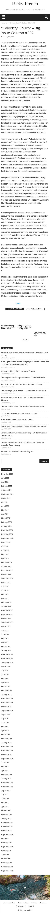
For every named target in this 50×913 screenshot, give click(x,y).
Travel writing (23, 903)
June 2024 (5, 506)
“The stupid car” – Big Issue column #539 (40, 333)
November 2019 (7, 702)
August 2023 (5, 542)
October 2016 (6, 831)
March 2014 (5, 859)
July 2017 (4, 795)
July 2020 (4, 670)
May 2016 (4, 839)
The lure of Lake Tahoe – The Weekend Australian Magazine (22, 407)
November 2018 (7, 751)
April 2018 (5, 771)
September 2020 (7, 662)
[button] (46, 17)
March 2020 (5, 686)
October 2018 (6, 755)
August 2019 (5, 715)
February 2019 (6, 739)
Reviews (43, 903)
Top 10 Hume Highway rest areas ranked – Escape (19, 413)
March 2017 (5, 811)
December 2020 (7, 654)
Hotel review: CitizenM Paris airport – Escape (17, 420)
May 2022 (4, 594)
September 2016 (7, 835)
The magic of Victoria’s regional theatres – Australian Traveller (23, 378)
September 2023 (7, 538)
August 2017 (5, 791)
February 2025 (6, 486)
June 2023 (5, 550)
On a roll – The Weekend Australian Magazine (17, 452)
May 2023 (4, 554)
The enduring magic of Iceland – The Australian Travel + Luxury (23, 391)
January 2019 (6, 743)
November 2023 (7, 534)
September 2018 (7, 759)
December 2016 (7, 823)
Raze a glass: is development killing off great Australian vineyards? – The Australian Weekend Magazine (25, 363)
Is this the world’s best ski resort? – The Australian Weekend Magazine (22, 398)
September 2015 (7, 847)
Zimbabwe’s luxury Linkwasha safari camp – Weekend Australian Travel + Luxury (24, 434)
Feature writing (9, 903)
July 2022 (4, 586)
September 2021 (7, 622)
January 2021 (6, 650)
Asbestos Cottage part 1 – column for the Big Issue (8, 326)
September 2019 (7, 711)
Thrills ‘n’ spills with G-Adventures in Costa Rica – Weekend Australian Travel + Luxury (22, 443)
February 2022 (6, 602)
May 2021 (4, 638)
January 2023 (6, 566)
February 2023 (6, 562)
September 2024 (7, 494)
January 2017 (6, 819)
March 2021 (5, 646)
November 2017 (7, 787)
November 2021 (7, 614)
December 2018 (7, 747)
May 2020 (4, 678)
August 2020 (5, 666)
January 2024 (6, 526)
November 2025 (7, 474)
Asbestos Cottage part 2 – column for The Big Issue (25, 326)
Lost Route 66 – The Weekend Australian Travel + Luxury (21, 384)
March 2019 (5, 735)
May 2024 (4, 510)
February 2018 (6, 775)
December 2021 (7, 610)
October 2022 (6, 574)
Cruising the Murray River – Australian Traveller (18, 371)
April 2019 (5, 731)
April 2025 (5, 482)
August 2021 (5, 626)
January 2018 (6, 779)
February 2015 (6, 851)
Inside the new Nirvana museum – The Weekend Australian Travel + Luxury (24, 354)
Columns (4, 23)
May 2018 (4, 767)
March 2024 (5, 518)
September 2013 (7, 871)
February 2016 (6, 843)
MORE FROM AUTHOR (34, 309)
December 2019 (7, 698)
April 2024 (5, 514)
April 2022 (5, 598)
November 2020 (7, 658)
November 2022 (7, 570)
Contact (31, 906)
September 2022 (7, 578)
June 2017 (5, 799)
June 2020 (5, 674)
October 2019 (6, 706)
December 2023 (7, 530)
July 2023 (4, 546)
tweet (18, 303)
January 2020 (6, 694)
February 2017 (6, 815)
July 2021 (4, 630)
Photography (20, 906)
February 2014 (6, 863)
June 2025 (5, 478)
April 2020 (5, 682)
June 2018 (5, 763)
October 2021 (6, 618)
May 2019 (4, 727)
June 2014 (5, 855)
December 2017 (7, 783)
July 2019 (4, 719)
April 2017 (5, 807)
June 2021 (5, 634)
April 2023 (5, 558)
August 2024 (5, 498)
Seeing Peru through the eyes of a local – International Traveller (24, 426)
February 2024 (6, 522)
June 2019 (5, 723)
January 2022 (6, 606)
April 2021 (5, 642)
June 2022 (5, 590)
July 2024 (4, 502)
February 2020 (6, 690)
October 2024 (6, 490)
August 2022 (5, 582)
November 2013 (7, 867)
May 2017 (4, 803)
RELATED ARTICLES (15, 309)
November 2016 (7, 827)
